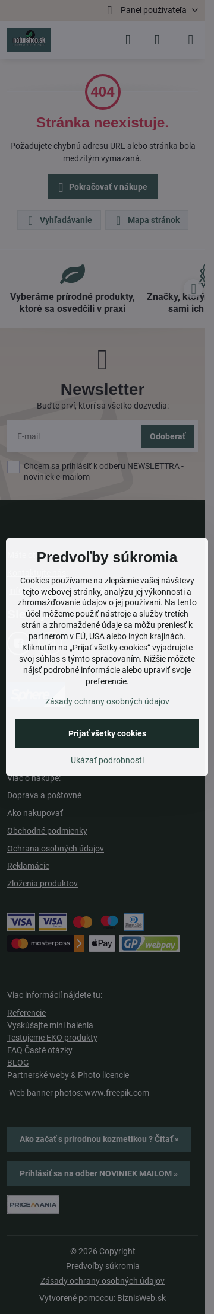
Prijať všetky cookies (107, 733)
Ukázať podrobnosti (107, 760)
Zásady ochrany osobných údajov (107, 701)
